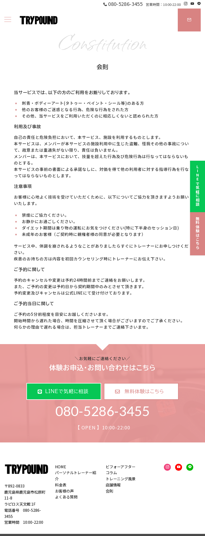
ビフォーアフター (120, 466)
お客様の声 (64, 491)
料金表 (60, 484)
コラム (111, 472)
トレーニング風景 (121, 478)
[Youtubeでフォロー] (192, 3)
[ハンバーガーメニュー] (7, 20)
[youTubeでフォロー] (178, 467)
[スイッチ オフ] (189, 20)
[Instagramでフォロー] (185, 3)
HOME (60, 466)
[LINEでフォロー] (199, 3)
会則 (109, 491)
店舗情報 (113, 484)
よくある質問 (66, 496)
